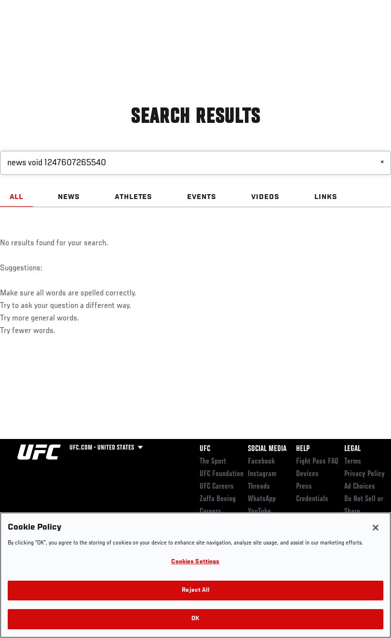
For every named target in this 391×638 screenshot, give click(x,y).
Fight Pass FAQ (317, 461)
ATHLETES (134, 197)
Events (26, 36)
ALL (16, 197)
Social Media (267, 449)
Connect (205, 36)
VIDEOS (265, 197)
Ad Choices (359, 486)
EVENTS (201, 197)
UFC (205, 449)
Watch (244, 36)
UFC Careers (217, 486)
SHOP (333, 36)
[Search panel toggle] (360, 37)
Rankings (67, 36)
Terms (352, 461)
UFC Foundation (221, 474)
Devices (307, 474)
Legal (352, 449)
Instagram (262, 474)
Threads (259, 486)
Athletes (110, 36)
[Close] (375, 527)
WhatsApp (262, 499)
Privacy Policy (364, 474)
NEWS (69, 197)
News (148, 36)
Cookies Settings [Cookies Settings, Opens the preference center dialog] (195, 562)
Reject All (195, 590)
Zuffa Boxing (290, 36)
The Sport (213, 461)
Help (303, 449)
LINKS (325, 197)
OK (195, 619)
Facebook (261, 461)
